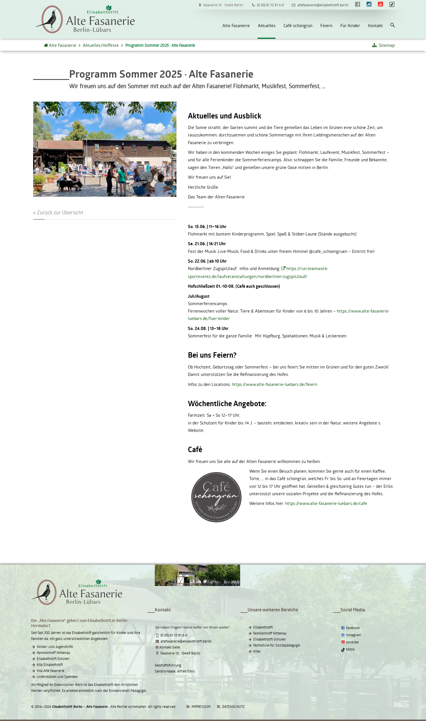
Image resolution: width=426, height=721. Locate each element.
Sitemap (383, 45)
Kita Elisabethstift (50, 664)
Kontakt (375, 25)
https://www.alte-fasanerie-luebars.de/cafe (326, 503)
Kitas (256, 651)
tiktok (348, 649)
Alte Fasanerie (236, 25)
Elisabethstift (263, 627)
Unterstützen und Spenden (57, 676)
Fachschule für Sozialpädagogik (276, 645)
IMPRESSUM (198, 706)
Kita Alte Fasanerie (50, 670)
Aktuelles (267, 25)
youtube (349, 642)
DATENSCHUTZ (233, 706)
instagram (350, 635)
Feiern (326, 25)
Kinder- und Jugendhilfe (55, 646)
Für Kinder (350, 25)
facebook (350, 627)
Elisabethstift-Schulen (53, 658)
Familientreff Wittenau (53, 652)
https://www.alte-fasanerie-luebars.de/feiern (274, 384)
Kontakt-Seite (170, 647)
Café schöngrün (298, 25)
